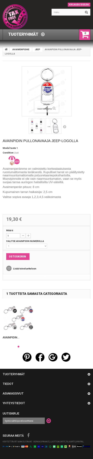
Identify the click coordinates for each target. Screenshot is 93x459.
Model (6, 148)
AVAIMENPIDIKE (20, 49)
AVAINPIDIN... (11, 337)
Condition (8, 152)
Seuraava (64, 126)
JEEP (37, 49)
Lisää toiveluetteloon (24, 268)
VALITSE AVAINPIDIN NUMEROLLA (25, 241)
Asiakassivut (13, 393)
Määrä (9, 230)
